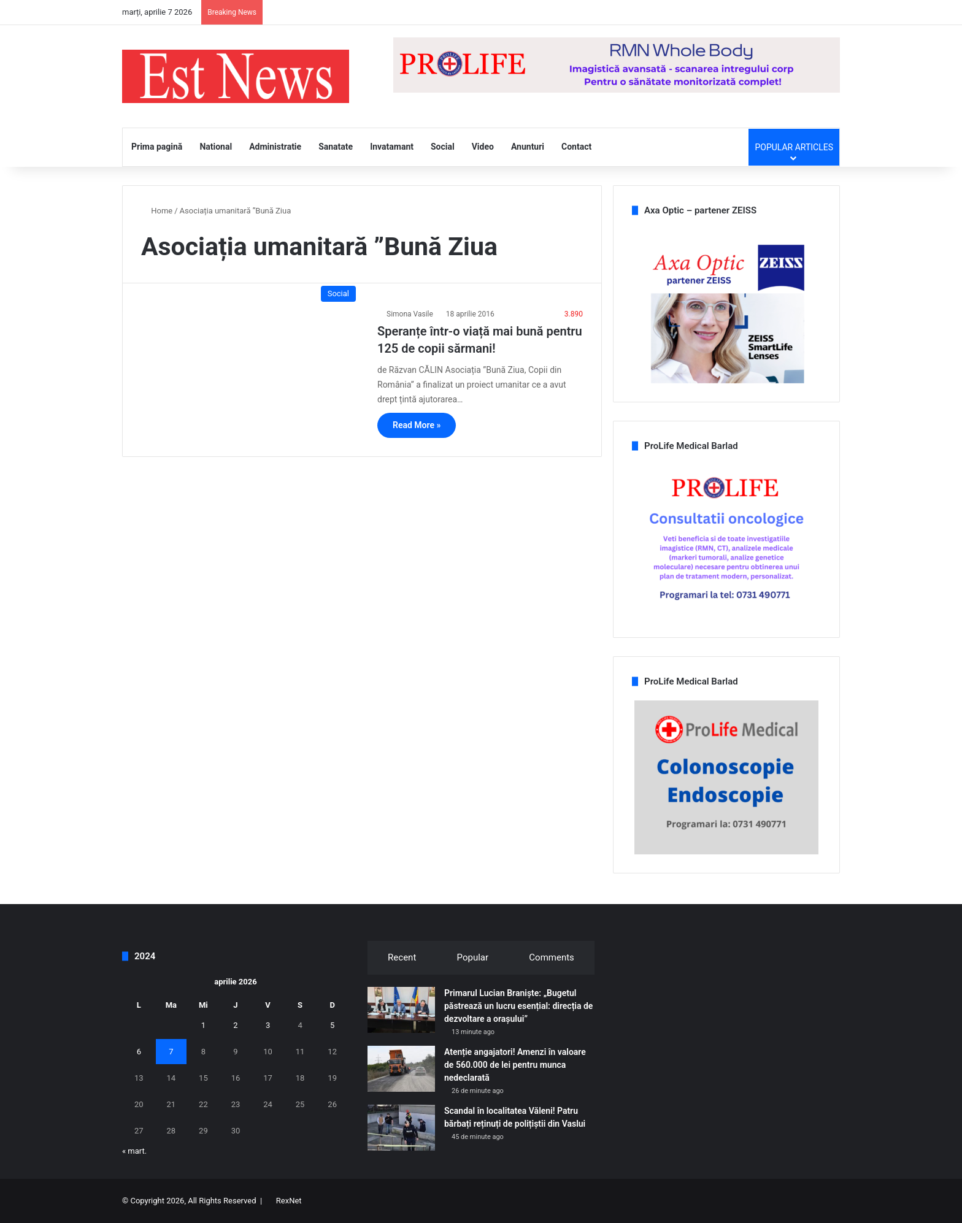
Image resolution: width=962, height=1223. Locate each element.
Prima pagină (156, 146)
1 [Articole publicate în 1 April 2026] (203, 1025)
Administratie (275, 146)
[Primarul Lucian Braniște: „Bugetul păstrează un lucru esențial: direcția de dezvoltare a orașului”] (401, 1010)
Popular (473, 957)
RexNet (289, 1200)
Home (156, 210)
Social (443, 146)
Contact (576, 146)
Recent (402, 957)
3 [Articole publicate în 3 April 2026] (268, 1025)
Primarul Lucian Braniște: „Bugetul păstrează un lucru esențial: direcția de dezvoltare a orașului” (518, 1006)
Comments (551, 957)
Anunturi (527, 146)
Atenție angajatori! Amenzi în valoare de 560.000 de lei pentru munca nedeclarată (515, 1065)
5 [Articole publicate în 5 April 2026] (332, 1025)
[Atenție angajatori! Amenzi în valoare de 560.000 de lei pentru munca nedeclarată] (401, 1069)
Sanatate (335, 146)
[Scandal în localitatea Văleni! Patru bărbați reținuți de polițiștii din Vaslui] (401, 1128)
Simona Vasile (410, 314)
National (215, 146)
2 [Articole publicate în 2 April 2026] (235, 1025)
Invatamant (392, 146)
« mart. (134, 1151)
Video (483, 146)
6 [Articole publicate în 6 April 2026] (139, 1051)
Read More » (417, 425)
